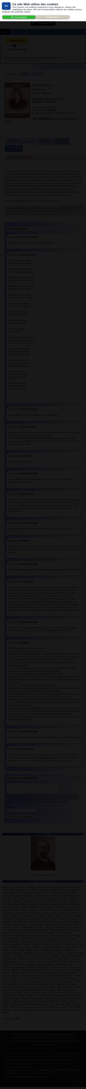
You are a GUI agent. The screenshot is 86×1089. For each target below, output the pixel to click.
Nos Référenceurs (23, 1069)
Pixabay (9, 1069)
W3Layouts (24, 1075)
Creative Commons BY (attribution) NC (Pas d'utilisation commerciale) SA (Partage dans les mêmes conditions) (44, 211)
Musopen (30, 1066)
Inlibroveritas (58, 1062)
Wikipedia (57, 1066)
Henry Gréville (43, 85)
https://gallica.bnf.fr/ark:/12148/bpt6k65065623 (37, 200)
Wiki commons (44, 1066)
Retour (24, 74)
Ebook (30, 1062)
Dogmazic (20, 1062)
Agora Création (46, 1075)
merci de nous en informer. (62, 1040)
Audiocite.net (57, 98)
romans (37, 74)
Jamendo (71, 1062)
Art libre (10, 1059)
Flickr (37, 1062)
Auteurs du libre (47, 1059)
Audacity (33, 1059)
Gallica (46, 1062)
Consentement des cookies (18, 1056)
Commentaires (13, 148)
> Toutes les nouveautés (43, 877)
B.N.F (59, 1059)
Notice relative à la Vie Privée (49, 1056)
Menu (5, 31)
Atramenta (21, 1059)
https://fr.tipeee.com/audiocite (23, 60)
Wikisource (69, 1066)
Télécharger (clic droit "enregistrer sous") (20, 141)
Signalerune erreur (62, 141)
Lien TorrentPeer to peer (45, 141)
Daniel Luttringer (48, 107)
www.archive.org (27, 1072)
